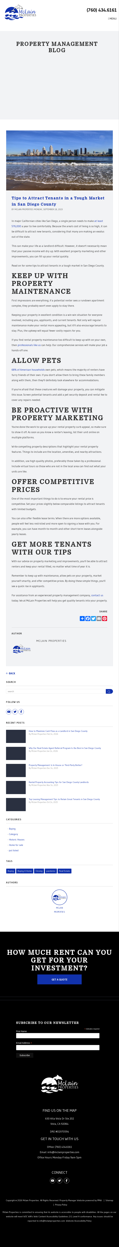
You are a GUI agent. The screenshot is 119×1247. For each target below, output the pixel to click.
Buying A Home (25, 871)
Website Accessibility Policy (78, 1220)
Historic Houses (16, 839)
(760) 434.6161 (102, 10)
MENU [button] (112, 18)
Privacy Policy (61, 1204)
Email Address (24, 1043)
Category (13, 834)
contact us (97, 595)
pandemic (50, 871)
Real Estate (64, 871)
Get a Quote (59, 979)
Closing (39, 871)
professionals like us (29, 345)
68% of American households (28, 369)
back (10, 673)
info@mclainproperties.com (63, 1152)
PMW (99, 1200)
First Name (21, 1031)
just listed (13, 850)
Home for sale (16, 845)
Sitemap (109, 1200)
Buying (12, 828)
